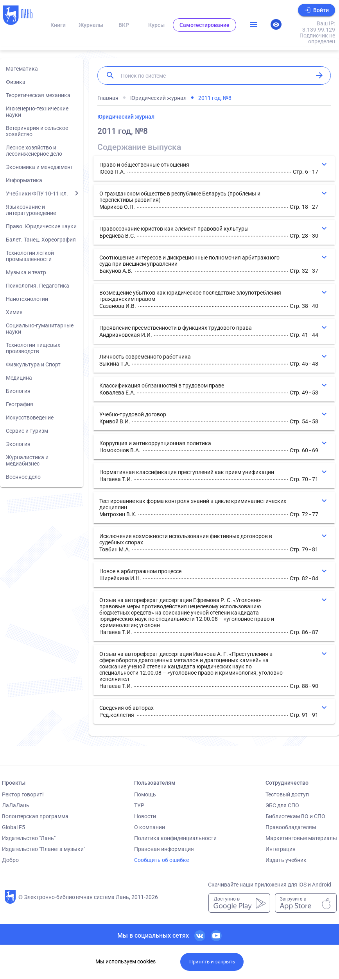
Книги (58, 25)
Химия (14, 312)
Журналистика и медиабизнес (27, 460)
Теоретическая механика (38, 95)
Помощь (145, 794)
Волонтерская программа (35, 816)
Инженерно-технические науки (37, 111)
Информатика (24, 180)
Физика (15, 82)
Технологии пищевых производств (33, 348)
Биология (18, 391)
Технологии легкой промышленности (30, 256)
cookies (146, 961)
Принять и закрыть (212, 962)
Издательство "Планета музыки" (43, 849)
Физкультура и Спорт (33, 364)
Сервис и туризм (27, 431)
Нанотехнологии (27, 299)
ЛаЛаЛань (15, 805)
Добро (10, 860)
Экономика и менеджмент (39, 167)
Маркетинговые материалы (301, 838)
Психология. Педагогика (37, 286)
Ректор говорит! (23, 794)
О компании (149, 827)
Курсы (156, 25)
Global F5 (13, 827)
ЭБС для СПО (282, 805)
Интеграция (280, 849)
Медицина (19, 378)
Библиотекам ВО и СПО (295, 816)
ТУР (139, 805)
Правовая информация (164, 849)
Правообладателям (290, 827)
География (19, 404)
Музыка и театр (26, 272)
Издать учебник (286, 860)
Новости (145, 816)
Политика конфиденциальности (175, 838)
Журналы (91, 25)
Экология (18, 444)
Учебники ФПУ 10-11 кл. (37, 193)
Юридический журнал (125, 117)
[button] (214, 168)
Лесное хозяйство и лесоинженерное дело (34, 150)
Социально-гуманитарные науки (40, 328)
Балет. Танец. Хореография (41, 239)
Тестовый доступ (287, 794)
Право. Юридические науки (41, 226)
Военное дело (23, 477)
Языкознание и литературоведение (31, 210)
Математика (22, 69)
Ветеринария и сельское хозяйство (37, 131)
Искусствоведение (30, 417)
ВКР (123, 25)
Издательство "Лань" (29, 838)
